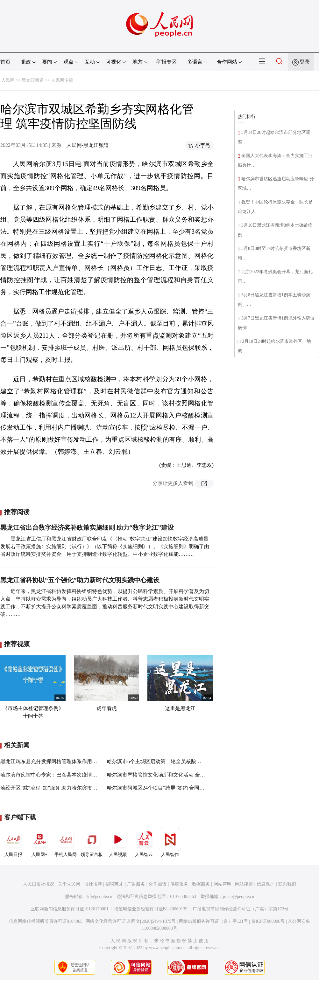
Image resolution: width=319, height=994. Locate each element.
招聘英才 (114, 884)
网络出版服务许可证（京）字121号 (213, 921)
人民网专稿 (62, 80)
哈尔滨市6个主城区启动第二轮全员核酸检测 (156, 761)
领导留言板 (92, 842)
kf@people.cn (99, 896)
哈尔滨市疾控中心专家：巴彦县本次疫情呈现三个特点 (61, 774)
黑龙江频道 (33, 80)
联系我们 (287, 884)
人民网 (8, 80)
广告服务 (136, 884)
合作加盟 (158, 884)
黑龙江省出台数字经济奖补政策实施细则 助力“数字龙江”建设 (87, 527)
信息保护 (265, 884)
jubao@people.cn (238, 896)
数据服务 (201, 884)
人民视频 (118, 842)
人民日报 (13, 842)
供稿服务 (179, 884)
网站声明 (222, 884)
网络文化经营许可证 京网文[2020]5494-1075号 (131, 921)
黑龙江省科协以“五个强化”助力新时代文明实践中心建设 (80, 579)
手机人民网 (65, 842)
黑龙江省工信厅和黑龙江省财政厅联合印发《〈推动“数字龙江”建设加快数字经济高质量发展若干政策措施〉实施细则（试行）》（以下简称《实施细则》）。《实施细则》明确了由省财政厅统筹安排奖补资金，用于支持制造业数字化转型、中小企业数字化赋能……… (104, 546)
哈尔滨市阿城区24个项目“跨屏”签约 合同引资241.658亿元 (171, 787)
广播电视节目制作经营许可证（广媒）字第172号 (240, 909)
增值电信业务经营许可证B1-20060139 (151, 909)
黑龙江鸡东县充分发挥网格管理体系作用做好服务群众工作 (66, 761)
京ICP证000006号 (268, 921)
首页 (5, 62)
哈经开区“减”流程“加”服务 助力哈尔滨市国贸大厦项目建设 (66, 787)
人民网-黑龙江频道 (88, 145)
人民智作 (170, 842)
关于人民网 (69, 884)
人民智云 (144, 842)
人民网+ (39, 842)
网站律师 (244, 884)
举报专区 (166, 62)
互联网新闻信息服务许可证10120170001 (70, 909)
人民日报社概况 (38, 884)
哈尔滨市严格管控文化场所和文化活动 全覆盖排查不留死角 (174, 774)
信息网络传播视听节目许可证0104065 (45, 921)
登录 (305, 62)
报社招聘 (93, 884)
